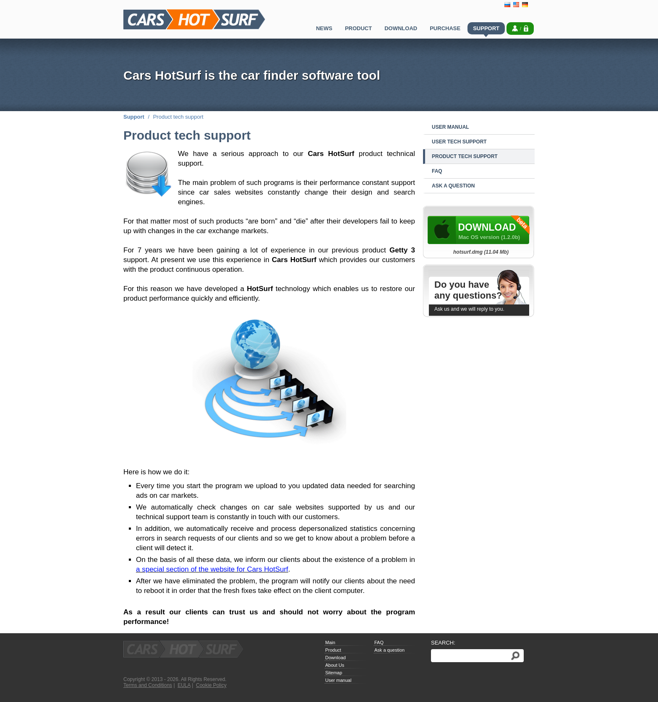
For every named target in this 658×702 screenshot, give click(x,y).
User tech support (459, 142)
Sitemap (333, 672)
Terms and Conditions (147, 685)
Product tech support (465, 156)
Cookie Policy (211, 685)
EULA (184, 685)
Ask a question (453, 186)
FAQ (437, 171)
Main (330, 642)
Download (335, 657)
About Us (334, 665)
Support (133, 117)
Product (333, 650)
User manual (450, 127)
